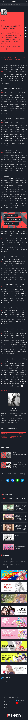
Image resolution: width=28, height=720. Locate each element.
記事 (9, 4)
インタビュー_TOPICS (6, 558)
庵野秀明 (4, 48)
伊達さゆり (23, 561)
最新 (4, 499)
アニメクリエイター (5, 561)
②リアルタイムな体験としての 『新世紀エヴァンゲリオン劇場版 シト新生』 (13, 437)
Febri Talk (5, 4)
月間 (17, 499)
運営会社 (5, 707)
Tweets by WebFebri (6, 681)
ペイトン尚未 (17, 564)
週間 (10, 499)
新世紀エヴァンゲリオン (11, 48)
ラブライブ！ (4, 566)
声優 (13, 558)
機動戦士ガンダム (5, 564)
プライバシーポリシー (8, 702)
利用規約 (5, 704)
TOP (2, 4)
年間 (23, 499)
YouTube (21, 703)
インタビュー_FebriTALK (21, 558)
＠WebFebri (21, 700)
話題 (12, 564)
